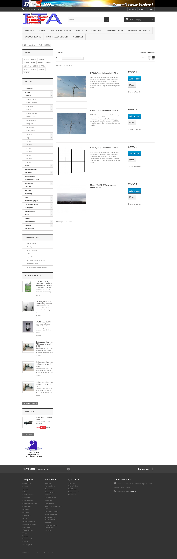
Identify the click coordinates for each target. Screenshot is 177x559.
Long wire (29, 124)
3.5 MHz (48, 62)
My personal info (73, 492)
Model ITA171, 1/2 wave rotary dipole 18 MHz (103, 186)
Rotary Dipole (30, 131)
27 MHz (33, 59)
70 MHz (33, 69)
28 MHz (26, 69)
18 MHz (35, 66)
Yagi (27, 138)
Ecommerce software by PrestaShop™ (40, 553)
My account (73, 479)
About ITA (29, 253)
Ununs (27, 215)
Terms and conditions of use (35, 260)
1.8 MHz (41, 69)
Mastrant (48, 522)
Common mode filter (32, 180)
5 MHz (33, 62)
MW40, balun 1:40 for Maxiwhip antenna (44, 323)
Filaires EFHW (31, 117)
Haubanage (29, 194)
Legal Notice (30, 257)
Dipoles (28, 110)
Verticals (29, 134)
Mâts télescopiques (57, 36)
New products (33, 275)
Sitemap (48, 530)
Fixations (28, 187)
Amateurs (81, 30)
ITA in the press (31, 250)
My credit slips (73, 486)
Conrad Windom (31, 103)
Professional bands (139, 30)
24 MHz (41, 59)
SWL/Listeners (115, 30)
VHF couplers (29, 229)
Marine (42, 30)
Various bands (33, 36)
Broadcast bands (61, 30)
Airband (29, 30)
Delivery (29, 247)
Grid (149, 58)
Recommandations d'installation (36, 267)
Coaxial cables (30, 176)
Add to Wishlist (135, 92)
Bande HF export (51, 514)
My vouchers (72, 495)
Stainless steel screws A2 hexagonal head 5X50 (44, 344)
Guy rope (28, 190)
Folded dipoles (31, 120)
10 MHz (40, 62)
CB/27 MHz (96, 30)
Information (32, 237)
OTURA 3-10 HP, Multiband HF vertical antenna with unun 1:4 (44, 284)
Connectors (29, 183)
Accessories (29, 89)
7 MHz (43, 66)
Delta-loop (29, 106)
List (153, 58)
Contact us (132, 9)
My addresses (72, 489)
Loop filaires (30, 127)
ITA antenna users (32, 264)
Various (27, 218)
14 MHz (26, 62)
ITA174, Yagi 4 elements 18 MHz (104, 148)
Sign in (151, 9)
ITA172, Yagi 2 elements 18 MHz (104, 73)
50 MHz (26, 59)
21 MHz (26, 73)
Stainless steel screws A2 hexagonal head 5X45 (44, 364)
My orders (71, 483)
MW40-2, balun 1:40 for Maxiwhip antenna (44, 303)
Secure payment (31, 243)
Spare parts (29, 208)
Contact (78, 36)
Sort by (58, 58)
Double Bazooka (31, 113)
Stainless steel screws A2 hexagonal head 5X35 (44, 384)
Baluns (27, 166)
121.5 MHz (27, 66)
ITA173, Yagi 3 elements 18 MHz (104, 110)
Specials (29, 411)
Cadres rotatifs (31, 99)
